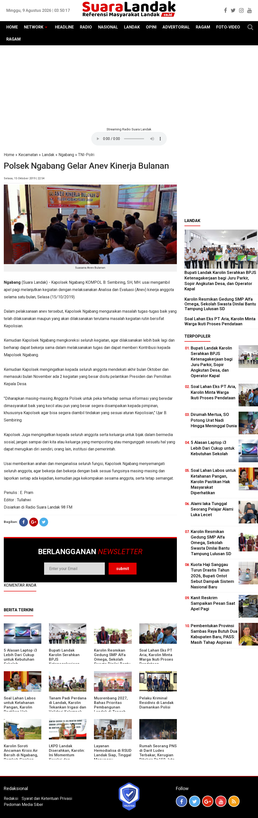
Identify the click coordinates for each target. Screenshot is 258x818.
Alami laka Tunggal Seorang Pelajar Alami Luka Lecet (212, 509)
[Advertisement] (129, 85)
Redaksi (11, 798)
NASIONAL (108, 27)
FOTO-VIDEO (228, 27)
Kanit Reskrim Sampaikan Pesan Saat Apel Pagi (213, 603)
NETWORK (33, 27)
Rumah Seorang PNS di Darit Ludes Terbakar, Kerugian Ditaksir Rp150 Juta (158, 753)
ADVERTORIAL (176, 27)
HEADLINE (64, 27)
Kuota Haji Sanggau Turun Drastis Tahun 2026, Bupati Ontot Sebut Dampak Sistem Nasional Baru (212, 575)
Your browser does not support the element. (129, 139)
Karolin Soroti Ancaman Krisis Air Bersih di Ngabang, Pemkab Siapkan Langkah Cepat (21, 755)
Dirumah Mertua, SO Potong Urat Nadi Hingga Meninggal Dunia (214, 420)
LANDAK (132, 27)
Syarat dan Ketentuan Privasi (47, 798)
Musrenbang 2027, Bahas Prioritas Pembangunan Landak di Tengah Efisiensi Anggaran (111, 707)
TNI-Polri (86, 154)
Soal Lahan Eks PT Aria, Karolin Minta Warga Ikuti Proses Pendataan (156, 657)
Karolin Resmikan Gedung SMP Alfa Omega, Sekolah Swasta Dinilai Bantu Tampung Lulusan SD (113, 659)
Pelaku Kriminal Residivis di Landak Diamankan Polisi (156, 702)
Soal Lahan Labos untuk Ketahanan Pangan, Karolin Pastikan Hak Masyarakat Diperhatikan (20, 709)
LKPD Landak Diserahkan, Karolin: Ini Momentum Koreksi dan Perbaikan (67, 755)
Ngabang (66, 154)
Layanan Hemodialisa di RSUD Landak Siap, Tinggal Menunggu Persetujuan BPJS (113, 755)
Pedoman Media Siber (23, 804)
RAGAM (203, 27)
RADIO (86, 27)
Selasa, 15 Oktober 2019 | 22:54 (24, 178)
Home (9, 154)
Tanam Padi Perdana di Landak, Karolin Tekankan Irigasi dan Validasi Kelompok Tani (67, 707)
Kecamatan (28, 154)
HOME (12, 27)
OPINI (151, 27)
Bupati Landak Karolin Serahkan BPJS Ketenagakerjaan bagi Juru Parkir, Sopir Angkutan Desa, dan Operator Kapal (220, 280)
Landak (48, 154)
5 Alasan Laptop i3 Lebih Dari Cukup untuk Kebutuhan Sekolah (20, 657)
